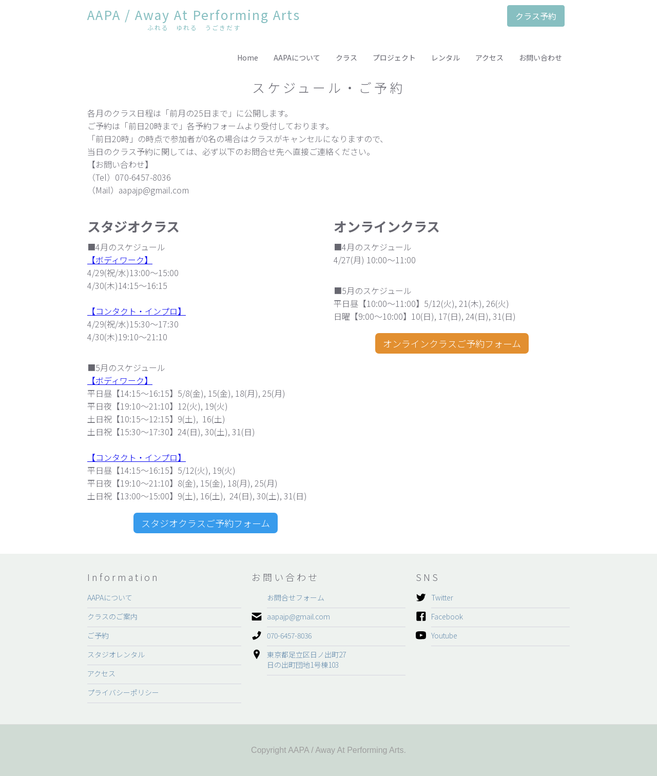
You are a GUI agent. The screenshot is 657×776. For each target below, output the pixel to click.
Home (247, 57)
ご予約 (98, 635)
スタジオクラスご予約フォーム (205, 523)
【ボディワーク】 (119, 260)
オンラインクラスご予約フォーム (452, 343)
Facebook (447, 616)
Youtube (444, 635)
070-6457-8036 (289, 635)
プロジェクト (394, 57)
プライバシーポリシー (123, 692)
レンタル (445, 57)
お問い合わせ (540, 57)
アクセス (489, 57)
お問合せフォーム (295, 597)
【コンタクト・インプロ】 (136, 311)
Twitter (442, 597)
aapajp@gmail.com (298, 616)
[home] (193, 21)
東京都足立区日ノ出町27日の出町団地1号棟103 (306, 659)
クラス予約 (535, 16)
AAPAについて (297, 57)
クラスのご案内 (112, 616)
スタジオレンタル (116, 654)
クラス (346, 57)
